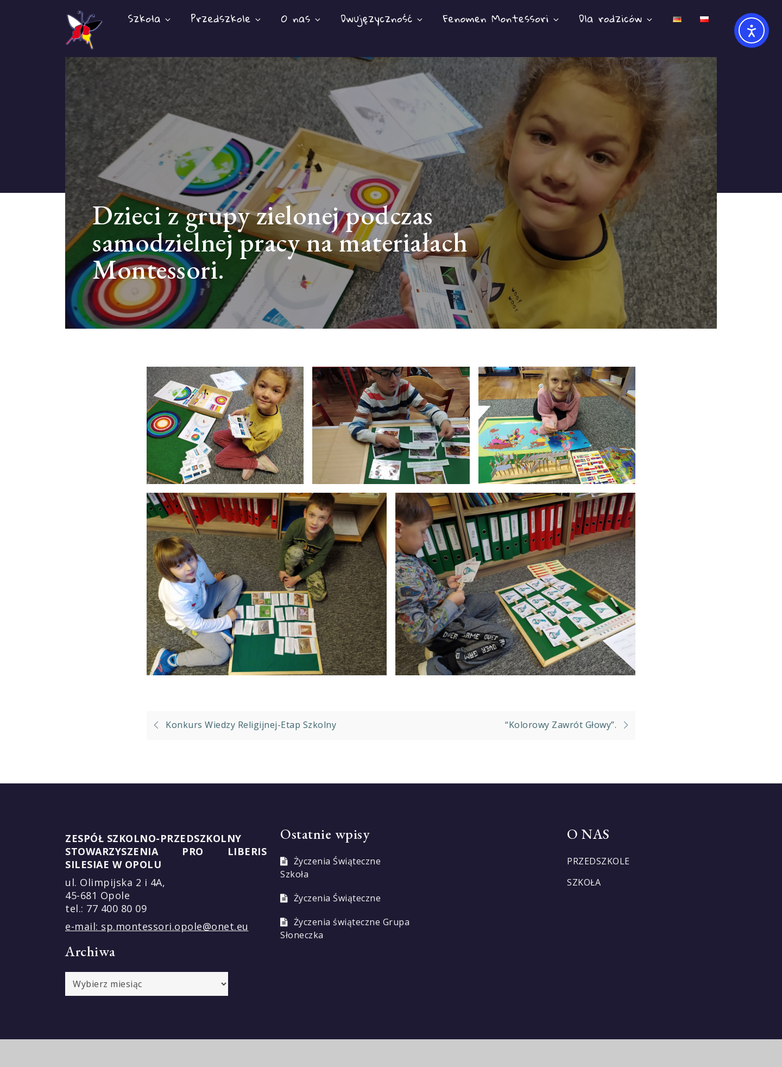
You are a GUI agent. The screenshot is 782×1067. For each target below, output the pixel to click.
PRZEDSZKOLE (598, 861)
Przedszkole (226, 18)
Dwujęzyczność (382, 18)
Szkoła (150, 18)
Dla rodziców (616, 18)
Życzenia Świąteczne (337, 898)
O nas (301, 18)
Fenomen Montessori (501, 18)
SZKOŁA (584, 882)
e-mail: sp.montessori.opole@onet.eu (157, 926)
